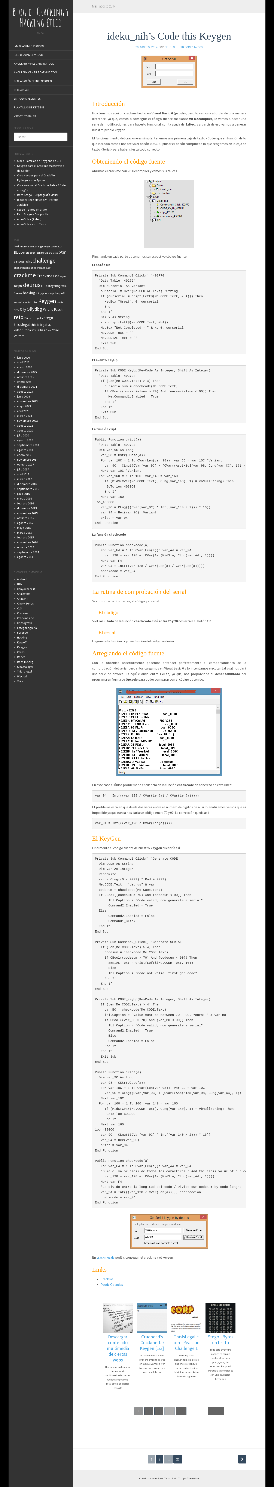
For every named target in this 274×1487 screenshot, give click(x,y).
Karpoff (22, 642)
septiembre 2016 (28, 489)
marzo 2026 (24, 367)
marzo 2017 (24, 479)
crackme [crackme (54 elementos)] (25, 275)
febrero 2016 (25, 503)
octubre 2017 (25, 464)
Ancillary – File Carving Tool (34, 63)
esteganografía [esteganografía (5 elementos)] (56, 286)
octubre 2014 (25, 547)
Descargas (21, 90)
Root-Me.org (25, 662)
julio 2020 (23, 435)
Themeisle (193, 1478)
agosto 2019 (25, 440)
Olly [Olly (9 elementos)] (23, 309)
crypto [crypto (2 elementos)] (63, 276)
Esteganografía (27, 628)
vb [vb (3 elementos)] (49, 325)
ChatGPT (22, 598)
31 (181, 1411)
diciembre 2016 (27, 484)
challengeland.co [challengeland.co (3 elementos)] (41, 267)
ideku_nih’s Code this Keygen (169, 36)
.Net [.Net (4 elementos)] (16, 246)
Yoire (20, 681)
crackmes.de (106, 1257)
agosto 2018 (25, 450)
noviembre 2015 (27, 513)
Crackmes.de (25, 618)
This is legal (24, 671)
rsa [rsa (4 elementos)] (26, 318)
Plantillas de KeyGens (29, 107)
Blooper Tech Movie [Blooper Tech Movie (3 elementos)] (37, 252)
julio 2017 (23, 469)
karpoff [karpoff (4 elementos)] (60, 293)
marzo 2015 (24, 533)
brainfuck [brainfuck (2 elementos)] (53, 252)
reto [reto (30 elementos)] (18, 317)
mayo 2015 (24, 528)
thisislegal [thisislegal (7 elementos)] (22, 324)
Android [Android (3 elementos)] (24, 246)
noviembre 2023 (27, 401)
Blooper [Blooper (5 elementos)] (19, 252)
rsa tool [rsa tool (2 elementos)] (32, 318)
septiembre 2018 (28, 445)
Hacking (22, 637)
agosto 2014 (25, 557)
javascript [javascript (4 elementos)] (48, 293)
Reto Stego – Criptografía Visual (37, 195)
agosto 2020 (25, 430)
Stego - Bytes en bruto (220, 1339)
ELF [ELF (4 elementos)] (43, 286)
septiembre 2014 (28, 552)
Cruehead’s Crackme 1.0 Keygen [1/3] (152, 1342)
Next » (216, 1411)
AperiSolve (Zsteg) (29, 219)
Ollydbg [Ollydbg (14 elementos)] (34, 309)
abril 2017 (23, 474)
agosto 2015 (25, 523)
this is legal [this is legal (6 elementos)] (38, 324)
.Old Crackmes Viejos (28, 54)
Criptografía (25, 623)
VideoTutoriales (25, 116)
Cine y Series (25, 603)
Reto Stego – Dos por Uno (33, 214)
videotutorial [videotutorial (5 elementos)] (22, 330)
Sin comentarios (191, 47)
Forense (22, 632)
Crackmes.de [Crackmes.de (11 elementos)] (48, 275)
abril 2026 (23, 362)
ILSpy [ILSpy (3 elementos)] (39, 293)
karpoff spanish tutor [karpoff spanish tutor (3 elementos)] (26, 302)
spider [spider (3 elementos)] (39, 318)
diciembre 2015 (27, 508)
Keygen (22, 647)
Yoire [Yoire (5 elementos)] (55, 330)
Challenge (23, 594)
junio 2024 (23, 396)
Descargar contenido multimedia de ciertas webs (118, 1348)
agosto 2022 (25, 425)
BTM (19, 584)
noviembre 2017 (27, 459)
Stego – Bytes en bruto (32, 209)
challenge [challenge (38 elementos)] (44, 260)
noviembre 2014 (27, 542)
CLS (19, 608)
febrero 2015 (25, 537)
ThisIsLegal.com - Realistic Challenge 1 (186, 1342)
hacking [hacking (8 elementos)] (29, 293)
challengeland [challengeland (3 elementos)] (22, 267)
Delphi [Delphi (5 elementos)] (18, 286)
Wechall (22, 676)
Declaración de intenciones (33, 81)
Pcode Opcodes (112, 1284)
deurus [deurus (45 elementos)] (31, 285)
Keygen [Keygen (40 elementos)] (47, 300)
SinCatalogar (25, 667)
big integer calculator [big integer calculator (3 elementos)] (50, 246)
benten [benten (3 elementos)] (33, 246)
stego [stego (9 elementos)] (48, 317)
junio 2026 (23, 357)
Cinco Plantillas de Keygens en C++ (39, 161)
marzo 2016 (24, 498)
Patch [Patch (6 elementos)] (58, 309)
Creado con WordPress (151, 1478)
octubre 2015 (25, 518)
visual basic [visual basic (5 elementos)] (39, 330)
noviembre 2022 (27, 421)
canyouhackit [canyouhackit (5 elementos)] (23, 261)
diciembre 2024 (27, 387)
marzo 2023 (24, 416)
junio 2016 (23, 494)
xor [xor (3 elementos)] (50, 330)
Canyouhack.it (26, 589)
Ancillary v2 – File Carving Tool (35, 72)
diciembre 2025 (27, 372)
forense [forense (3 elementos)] (18, 293)
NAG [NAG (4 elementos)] (16, 310)
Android (22, 579)
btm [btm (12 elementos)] (62, 252)
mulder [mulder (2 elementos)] (60, 302)
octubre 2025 (25, 377)
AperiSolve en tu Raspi (31, 224)
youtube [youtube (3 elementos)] (19, 335)
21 (178, 1459)
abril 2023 (23, 411)
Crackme (22, 613)
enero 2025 (24, 382)
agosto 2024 (25, 391)
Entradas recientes (27, 98)
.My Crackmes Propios (29, 46)
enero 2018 (24, 455)
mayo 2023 (24, 406)
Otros (21, 652)
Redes (21, 657)
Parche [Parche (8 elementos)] (48, 309)
